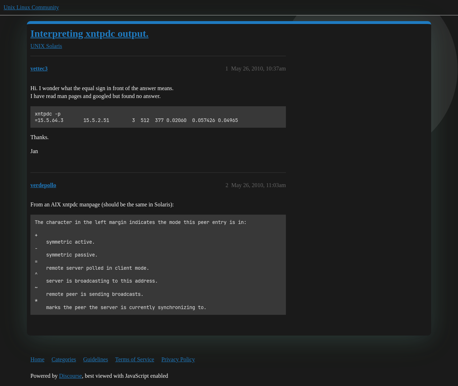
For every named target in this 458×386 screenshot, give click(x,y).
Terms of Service (134, 359)
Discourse (70, 376)
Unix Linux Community (31, 7)
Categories (64, 359)
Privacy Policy (178, 359)
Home (37, 359)
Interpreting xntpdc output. (89, 33)
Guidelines (95, 359)
